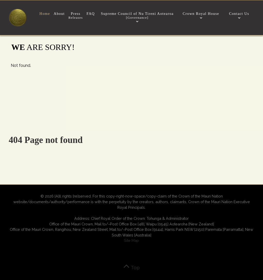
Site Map (131, 240)
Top (131, 267)
